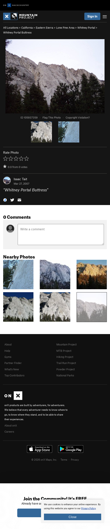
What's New (11, 369)
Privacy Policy (88, 508)
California (27, 27)
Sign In (92, 16)
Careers (9, 431)
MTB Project (63, 350)
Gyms (7, 356)
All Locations (10, 27)
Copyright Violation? (78, 117)
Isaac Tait (20, 179)
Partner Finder (13, 363)
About (8, 344)
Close (73, 517)
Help (7, 350)
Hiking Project (64, 356)
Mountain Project (66, 344)
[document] (72, 511)
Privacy (75, 459)
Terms (64, 459)
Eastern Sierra (44, 27)
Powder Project (65, 369)
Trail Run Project (66, 363)
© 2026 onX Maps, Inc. (44, 459)
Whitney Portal (86, 27)
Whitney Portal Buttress (17, 32)
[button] (5, 199)
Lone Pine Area (65, 27)
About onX (10, 425)
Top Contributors (14, 375)
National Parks (65, 375)
